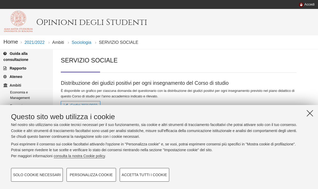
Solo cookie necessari (37, 175)
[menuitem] (306, 4)
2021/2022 (34, 42)
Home (10, 42)
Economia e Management (20, 95)
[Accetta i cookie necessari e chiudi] (310, 113)
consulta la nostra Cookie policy (79, 156)
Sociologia (81, 42)
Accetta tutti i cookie (144, 175)
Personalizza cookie (91, 175)
